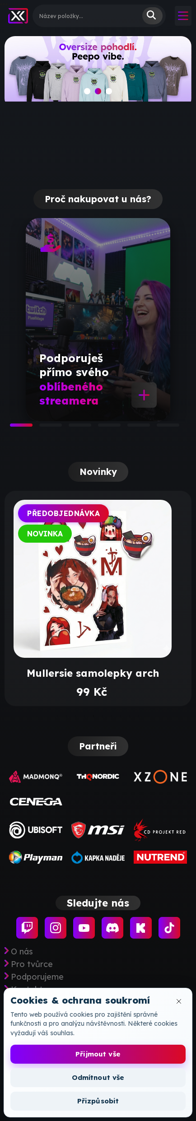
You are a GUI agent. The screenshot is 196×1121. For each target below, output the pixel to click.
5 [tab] (131, 428)
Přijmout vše (98, 1054)
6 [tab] (161, 428)
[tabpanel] (98, 319)
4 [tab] (102, 428)
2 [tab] (43, 428)
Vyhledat (152, 15)
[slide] (98, 72)
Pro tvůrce (32, 964)
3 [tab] (73, 428)
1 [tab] (14, 428)
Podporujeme (37, 977)
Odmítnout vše (98, 1077)
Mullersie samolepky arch (93, 673)
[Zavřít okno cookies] (179, 1001)
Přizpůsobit (98, 1101)
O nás (22, 952)
